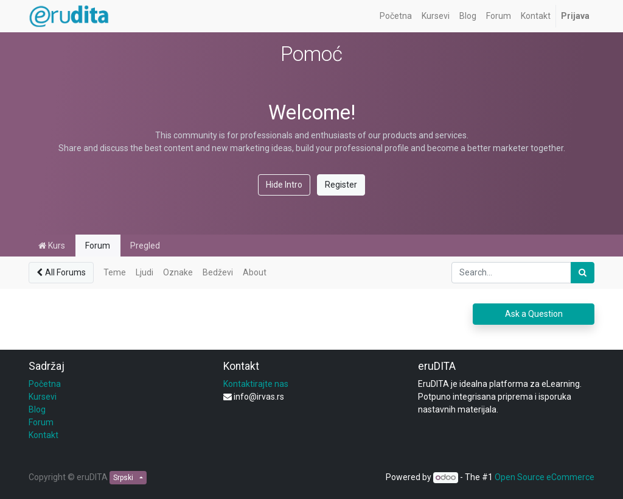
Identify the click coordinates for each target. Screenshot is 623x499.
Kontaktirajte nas (255, 384)
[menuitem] (396, 16)
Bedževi (218, 272)
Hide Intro (284, 184)
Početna (45, 384)
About (254, 272)
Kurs (51, 245)
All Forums (61, 272)
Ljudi (144, 272)
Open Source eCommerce (544, 477)
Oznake (178, 272)
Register (341, 184)
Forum (97, 245)
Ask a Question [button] (534, 314)
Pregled (145, 245)
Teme (114, 272)
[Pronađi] (582, 272)
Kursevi (43, 397)
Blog (37, 409)
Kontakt (43, 435)
